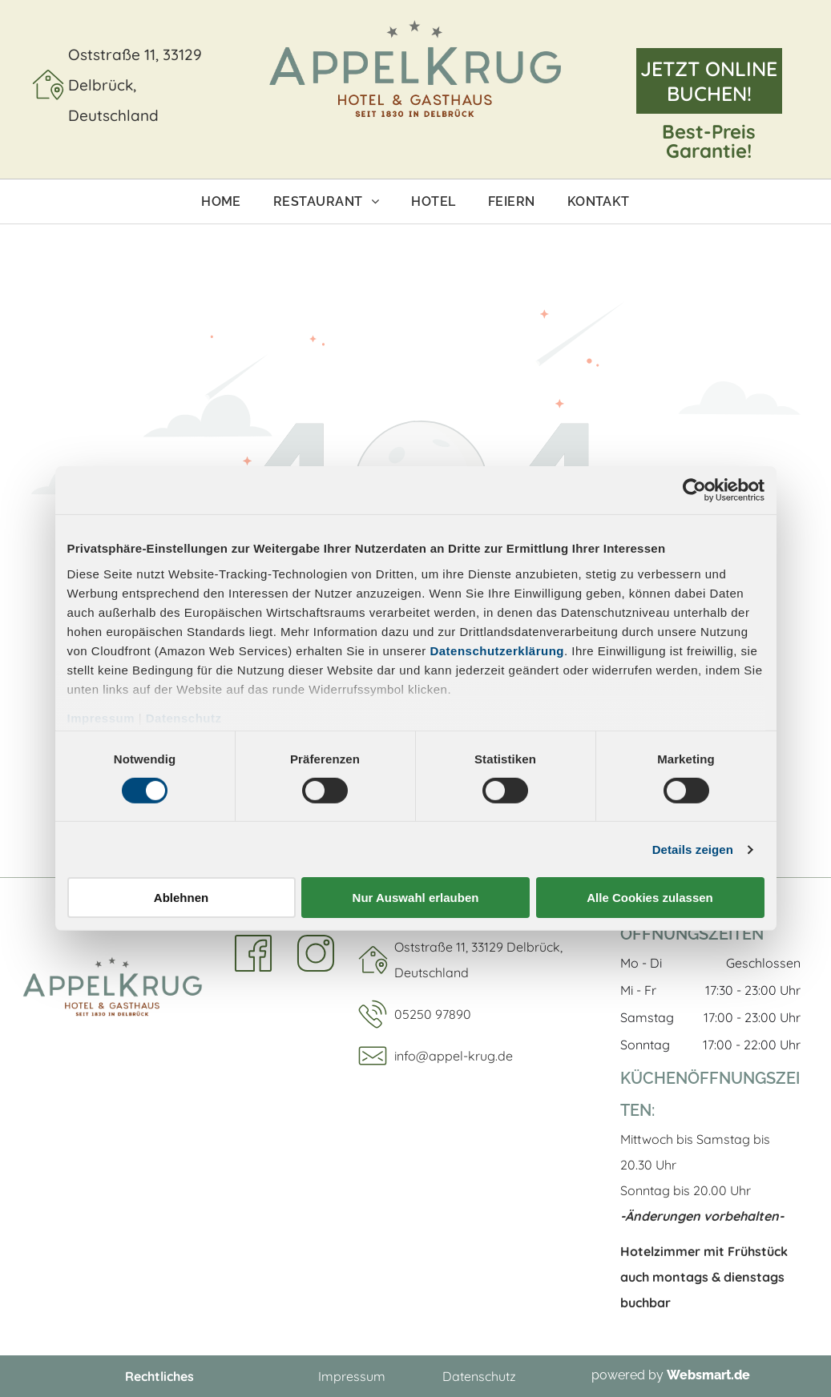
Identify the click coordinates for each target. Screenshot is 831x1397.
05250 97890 (432, 1014)
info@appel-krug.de (453, 1056)
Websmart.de (708, 1375)
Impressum (101, 717)
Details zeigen (692, 849)
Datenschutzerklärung (497, 650)
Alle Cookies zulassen (650, 897)
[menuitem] (221, 201)
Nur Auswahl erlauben (416, 897)
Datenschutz (184, 717)
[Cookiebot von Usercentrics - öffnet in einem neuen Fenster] (694, 490)
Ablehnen (181, 897)
